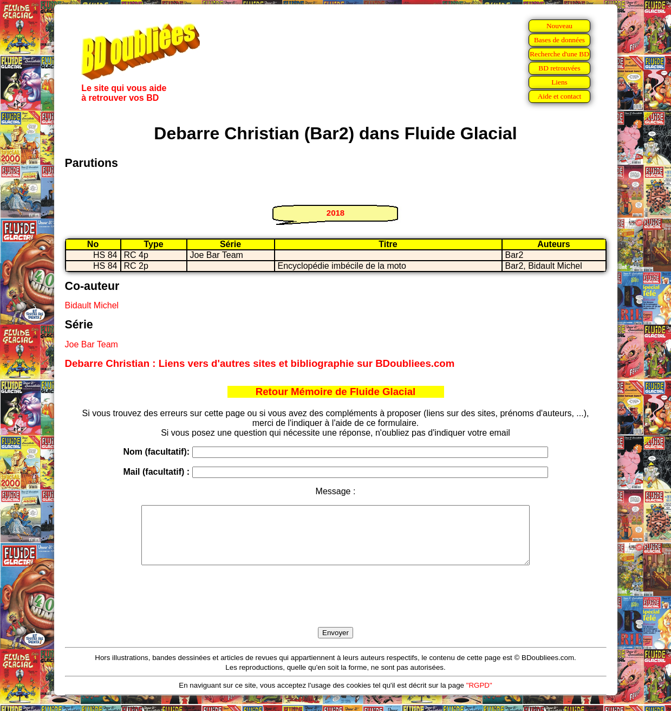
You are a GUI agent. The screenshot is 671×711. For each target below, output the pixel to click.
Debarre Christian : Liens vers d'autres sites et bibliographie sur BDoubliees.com (260, 363)
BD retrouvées (559, 68)
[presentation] (335, 608)
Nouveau (559, 26)
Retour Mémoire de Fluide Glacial (335, 391)
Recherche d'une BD (559, 54)
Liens (559, 82)
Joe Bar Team (91, 344)
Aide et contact (560, 96)
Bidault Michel (92, 305)
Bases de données (559, 40)
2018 (335, 212)
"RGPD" (479, 697)
